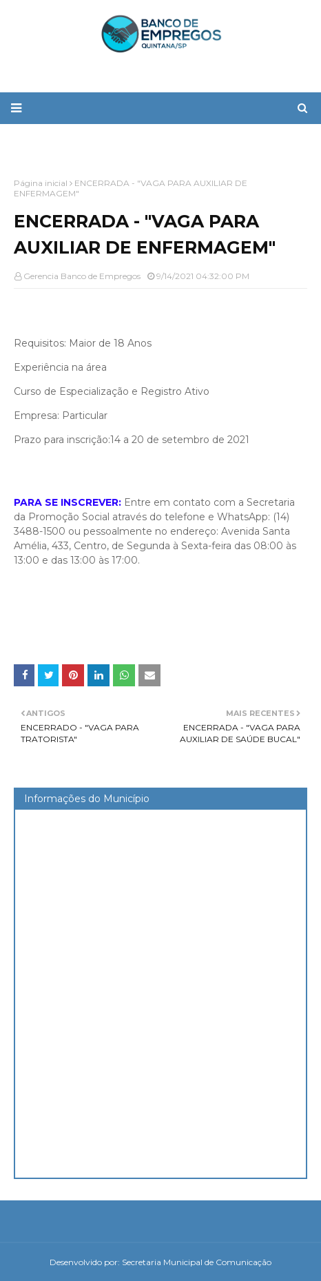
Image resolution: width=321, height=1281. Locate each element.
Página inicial (41, 183)
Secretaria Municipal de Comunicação (196, 1262)
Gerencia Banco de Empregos (82, 276)
